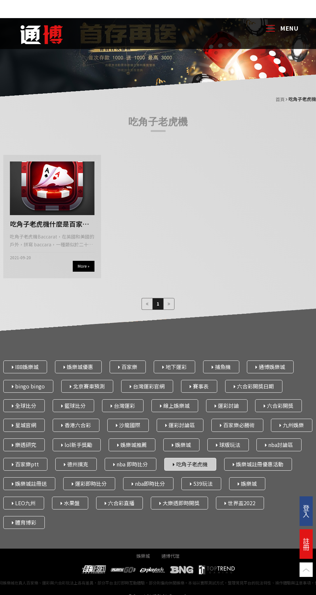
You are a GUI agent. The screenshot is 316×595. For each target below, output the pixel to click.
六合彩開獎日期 (254, 386)
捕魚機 (221, 366)
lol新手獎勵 (76, 444)
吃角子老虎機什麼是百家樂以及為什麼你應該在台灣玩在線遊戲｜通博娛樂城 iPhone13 (49, 224)
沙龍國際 (128, 425)
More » (84, 266)
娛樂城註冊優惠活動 (258, 464)
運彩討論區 (180, 425)
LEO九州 (24, 503)
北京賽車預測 (87, 386)
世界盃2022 (239, 503)
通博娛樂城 (270, 366)
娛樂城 (181, 444)
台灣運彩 (123, 405)
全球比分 (24, 405)
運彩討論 (227, 405)
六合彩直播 (119, 503)
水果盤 (70, 503)
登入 (306, 511)
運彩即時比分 (89, 483)
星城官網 (24, 425)
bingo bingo (28, 386)
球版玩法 (228, 444)
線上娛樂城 (175, 405)
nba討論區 (279, 444)
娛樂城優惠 (78, 366)
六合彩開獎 (278, 405)
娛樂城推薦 (132, 444)
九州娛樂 (291, 425)
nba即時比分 (148, 483)
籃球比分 (73, 405)
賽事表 (199, 386)
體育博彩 (24, 522)
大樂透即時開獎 (179, 503)
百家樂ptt (25, 464)
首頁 (280, 99)
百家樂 (127, 366)
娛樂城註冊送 (29, 483)
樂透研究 (24, 444)
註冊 (306, 544)
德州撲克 (76, 464)
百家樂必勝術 (237, 425)
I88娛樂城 (25, 366)
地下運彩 (174, 366)
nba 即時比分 (130, 464)
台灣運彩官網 (147, 386)
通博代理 (170, 556)
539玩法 (201, 483)
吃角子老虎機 (190, 464)
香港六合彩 (76, 425)
